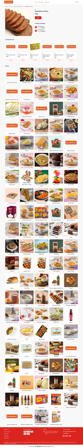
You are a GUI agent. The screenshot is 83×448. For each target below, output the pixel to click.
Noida (69, 442)
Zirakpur (15, 443)
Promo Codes (6, 434)
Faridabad (25, 442)
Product (10, 6)
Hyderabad (43, 442)
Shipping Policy (6, 438)
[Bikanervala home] (18, 2)
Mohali (62, 442)
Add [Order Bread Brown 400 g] (38, 17)
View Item (11, 60)
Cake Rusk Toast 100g (22, 54)
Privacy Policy (6, 433)
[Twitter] (68, 436)
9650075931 (66, 433)
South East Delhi (10, 443)
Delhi (21, 442)
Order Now (47, 2)
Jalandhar (47, 442)
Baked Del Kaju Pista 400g (34, 55)
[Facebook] (63, 436)
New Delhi (65, 442)
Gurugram (39, 442)
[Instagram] (65, 436)
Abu (10, 442)
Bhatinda (18, 442)
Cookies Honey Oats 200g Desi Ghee (46, 55)
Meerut (59, 442)
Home (36, 2)
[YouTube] (66, 436)
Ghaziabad (29, 442)
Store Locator (41, 2)
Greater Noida (34, 442)
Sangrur (74, 442)
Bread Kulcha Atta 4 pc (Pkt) (58, 55)
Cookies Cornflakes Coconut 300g (70, 55)
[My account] (76, 2)
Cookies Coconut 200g (10, 54)
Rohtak (71, 442)
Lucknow (51, 442)
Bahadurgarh (14, 442)
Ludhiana (55, 442)
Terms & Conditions (7, 431)
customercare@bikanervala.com (70, 431)
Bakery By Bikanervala (18, 6)
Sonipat (5, 443)
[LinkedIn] (70, 436)
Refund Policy (6, 436)
